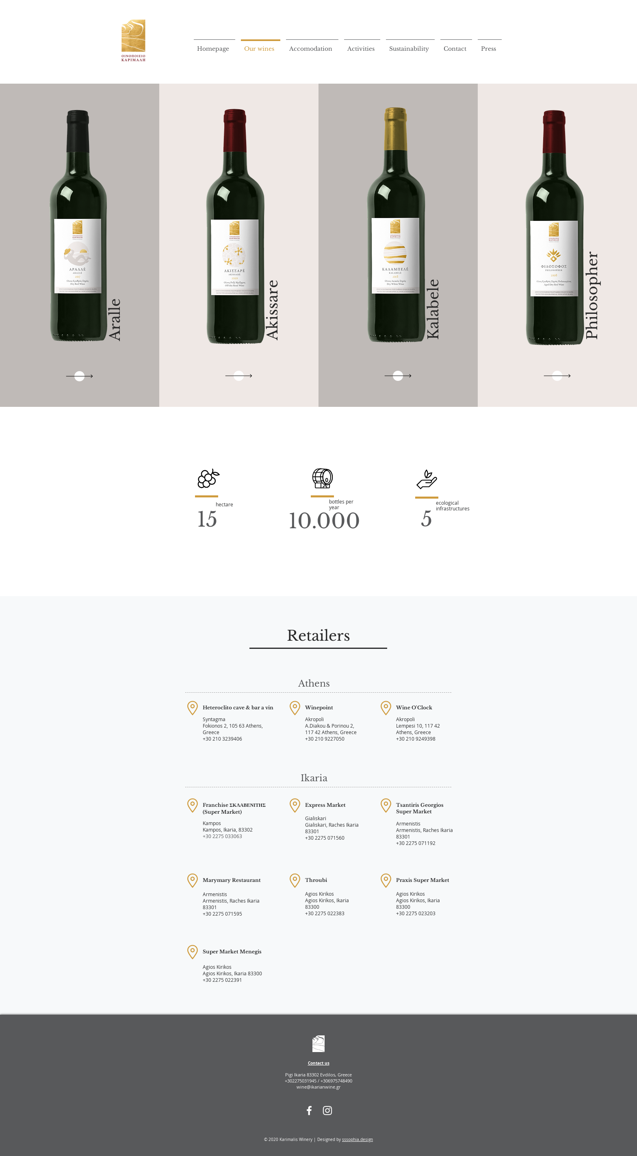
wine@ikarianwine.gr (318, 1087)
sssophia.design (357, 1139)
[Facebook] (309, 1110)
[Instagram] (327, 1110)
